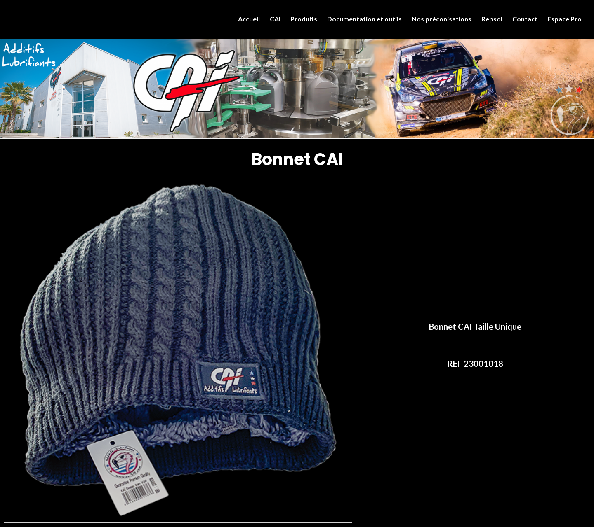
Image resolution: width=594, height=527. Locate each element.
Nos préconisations (441, 19)
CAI (275, 19)
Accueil (249, 19)
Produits (303, 19)
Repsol (491, 19)
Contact (524, 19)
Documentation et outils (364, 19)
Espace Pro (564, 19)
